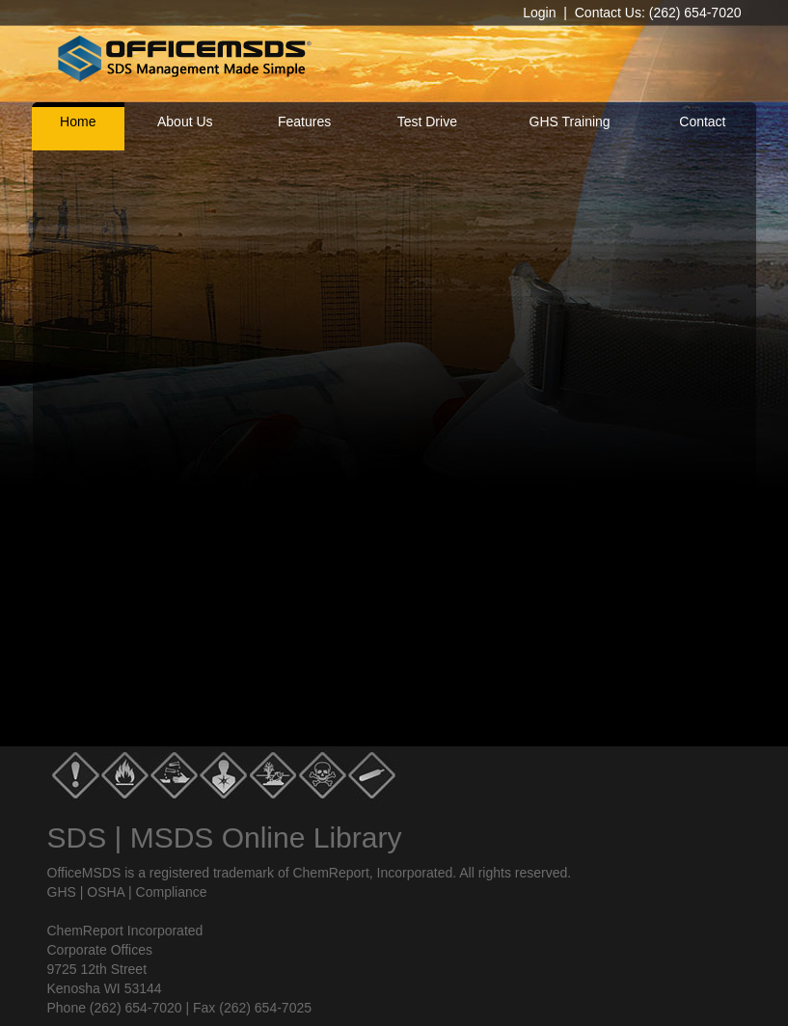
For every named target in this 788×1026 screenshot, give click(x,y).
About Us (185, 121)
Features (304, 121)
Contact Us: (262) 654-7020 (658, 12)
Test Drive (427, 121)
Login (539, 12)
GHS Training (570, 121)
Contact (702, 121)
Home (77, 121)
